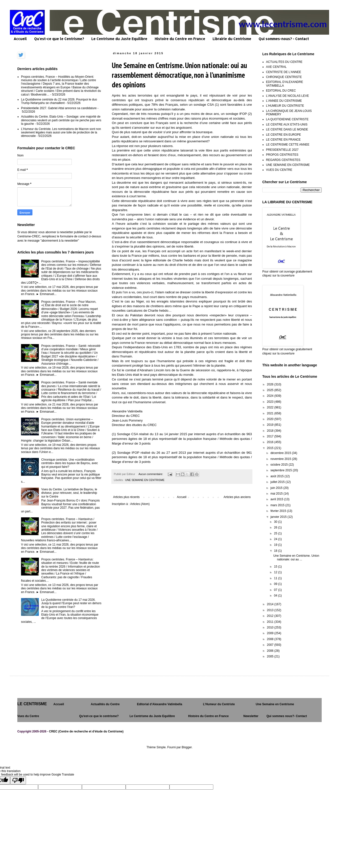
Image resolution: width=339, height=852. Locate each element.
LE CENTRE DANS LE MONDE (287, 129)
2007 (270, 645)
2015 (270, 448)
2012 (270, 616)
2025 (270, 390)
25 (276, 533)
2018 (270, 430)
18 (276, 550)
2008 (270, 639)
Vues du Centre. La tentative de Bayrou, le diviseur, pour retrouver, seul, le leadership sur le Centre (69, 493)
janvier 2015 (279, 517)
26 (276, 527)
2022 (270, 407)
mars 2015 (277, 505)
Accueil (20, 39)
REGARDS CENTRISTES (283, 160)
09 (276, 584)
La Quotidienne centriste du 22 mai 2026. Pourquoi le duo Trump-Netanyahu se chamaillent (59, 101)
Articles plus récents (126, 497)
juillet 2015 (278, 482)
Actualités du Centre (105, 704)
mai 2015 (277, 493)
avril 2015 (277, 499)
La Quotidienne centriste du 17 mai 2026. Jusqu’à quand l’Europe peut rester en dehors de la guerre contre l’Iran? (71, 603)
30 (276, 522)
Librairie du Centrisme (232, 39)
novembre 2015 (281, 459)
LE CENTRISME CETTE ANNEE (287, 144)
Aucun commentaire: (151, 474)
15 (276, 566)
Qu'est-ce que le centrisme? (99, 716)
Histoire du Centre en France (180, 39)
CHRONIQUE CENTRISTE (284, 77)
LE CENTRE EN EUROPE (283, 134)
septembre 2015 (281, 470)
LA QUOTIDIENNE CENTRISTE (287, 119)
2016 (270, 442)
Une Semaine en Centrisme (275, 704)
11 (276, 578)
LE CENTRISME (32, 704)
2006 (270, 650)
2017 (270, 436)
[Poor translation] (18, 780)
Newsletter (251, 716)
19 (276, 545)
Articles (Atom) (140, 504)
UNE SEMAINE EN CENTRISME (145, 479)
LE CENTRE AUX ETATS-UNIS (287, 124)
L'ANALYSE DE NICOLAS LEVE (287, 96)
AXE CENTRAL (276, 67)
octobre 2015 (279, 464)
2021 (270, 413)
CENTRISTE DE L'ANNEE (283, 72)
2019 (270, 424)
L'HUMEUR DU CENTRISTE (285, 105)
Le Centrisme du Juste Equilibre (119, 39)
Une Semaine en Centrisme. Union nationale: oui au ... (296, 557)
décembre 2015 (281, 453)
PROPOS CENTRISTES (282, 154)
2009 (270, 633)
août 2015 (277, 476)
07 (276, 590)
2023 (270, 401)
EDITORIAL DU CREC (281, 90)
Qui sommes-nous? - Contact (284, 39)
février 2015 (278, 511)
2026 (270, 384)
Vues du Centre (28, 716)
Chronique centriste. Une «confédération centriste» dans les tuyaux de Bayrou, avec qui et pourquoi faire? (69, 463)
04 (276, 595)
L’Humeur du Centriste (219, 704)
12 (276, 572)
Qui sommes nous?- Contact (286, 716)
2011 (270, 622)
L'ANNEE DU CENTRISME (284, 100)
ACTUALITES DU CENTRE (284, 62)
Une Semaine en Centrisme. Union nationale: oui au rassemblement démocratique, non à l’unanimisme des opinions (179, 74)
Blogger (187, 747)
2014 (270, 604)
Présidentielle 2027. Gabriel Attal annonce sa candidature (59, 108)
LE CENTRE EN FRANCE (283, 139)
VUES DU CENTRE (279, 170)
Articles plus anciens (237, 497)
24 (276, 539)
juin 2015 (276, 488)
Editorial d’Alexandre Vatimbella (159, 704)
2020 (270, 419)
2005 (270, 656)
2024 (270, 396)
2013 (270, 610)
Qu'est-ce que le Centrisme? (59, 39)
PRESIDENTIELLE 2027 (282, 149)
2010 (270, 627)
